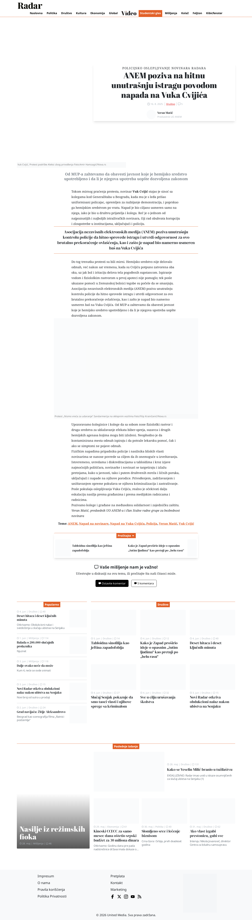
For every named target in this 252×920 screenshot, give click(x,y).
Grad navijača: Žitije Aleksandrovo (41, 712)
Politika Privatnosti (52, 896)
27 (117, 692)
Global (113, 13)
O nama (44, 883)
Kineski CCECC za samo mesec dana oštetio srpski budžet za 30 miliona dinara (116, 836)
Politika (52, 13)
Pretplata (118, 876)
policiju (138, 224)
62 (217, 826)
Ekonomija (97, 13)
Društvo (66, 13)
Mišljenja (171, 13)
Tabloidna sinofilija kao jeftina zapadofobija (110, 645)
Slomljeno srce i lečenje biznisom (161, 833)
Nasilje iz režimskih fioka (52, 833)
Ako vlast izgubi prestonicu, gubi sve (206, 833)
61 (124, 826)
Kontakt (117, 883)
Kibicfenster (214, 13)
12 (166, 638)
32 (166, 692)
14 (117, 638)
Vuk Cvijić (140, 191)
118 (45, 661)
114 (45, 638)
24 (42, 707)
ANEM (148, 232)
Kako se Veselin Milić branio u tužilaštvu (199, 769)
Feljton (197, 13)
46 (49, 843)
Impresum (46, 876)
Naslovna (36, 13)
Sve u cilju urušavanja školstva (157, 699)
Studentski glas (150, 13)
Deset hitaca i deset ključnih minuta (36, 618)
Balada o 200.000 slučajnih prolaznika (35, 644)
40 (42, 611)
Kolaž (185, 13)
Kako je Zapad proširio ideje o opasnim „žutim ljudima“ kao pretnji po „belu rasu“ (159, 649)
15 (42, 684)
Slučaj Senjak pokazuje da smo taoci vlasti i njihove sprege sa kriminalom (112, 702)
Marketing (119, 889)
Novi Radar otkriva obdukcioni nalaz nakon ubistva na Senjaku (39, 690)
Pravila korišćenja (51, 889)
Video (128, 13)
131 (195, 764)
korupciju (173, 218)
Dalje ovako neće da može (35, 665)
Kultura (81, 13)
